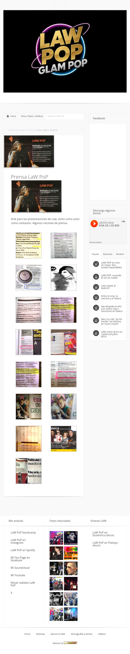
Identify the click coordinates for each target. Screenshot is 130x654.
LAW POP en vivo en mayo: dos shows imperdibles (111, 265)
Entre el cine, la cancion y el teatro (111, 297)
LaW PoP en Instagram (18, 541)
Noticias (40, 634)
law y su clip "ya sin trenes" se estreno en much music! (111, 321)
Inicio (13, 116)
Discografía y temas (81, 634)
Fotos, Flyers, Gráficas (32, 116)
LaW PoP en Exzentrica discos (103, 534)
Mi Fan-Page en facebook (20, 559)
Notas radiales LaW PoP (23, 584)
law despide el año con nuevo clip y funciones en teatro (112, 309)
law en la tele (58, 634)
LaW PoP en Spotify (23, 550)
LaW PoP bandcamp (23, 532)
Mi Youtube (18, 575)
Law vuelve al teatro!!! (108, 287)
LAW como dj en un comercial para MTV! (111, 334)
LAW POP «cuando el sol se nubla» (111, 276)
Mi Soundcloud (20, 568)
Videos (101, 634)
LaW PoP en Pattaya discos (105, 544)
